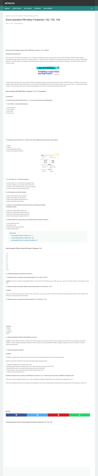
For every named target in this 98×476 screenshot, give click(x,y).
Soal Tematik (29, 6)
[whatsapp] (56, 426)
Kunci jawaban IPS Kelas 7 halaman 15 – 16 (22, 237)
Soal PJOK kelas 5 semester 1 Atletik (80, 75)
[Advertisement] (35, 35)
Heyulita (11, 2)
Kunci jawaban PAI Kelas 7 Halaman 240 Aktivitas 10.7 (24, 242)
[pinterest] (42, 426)
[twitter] (27, 426)
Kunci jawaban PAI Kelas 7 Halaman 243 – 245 (22, 240)
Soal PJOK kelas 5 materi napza (79, 84)
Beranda (8, 6)
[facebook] (13, 426)
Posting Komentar (18, 22)
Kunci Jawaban (49, 6)
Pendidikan (38, 6)
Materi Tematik (18, 6)
